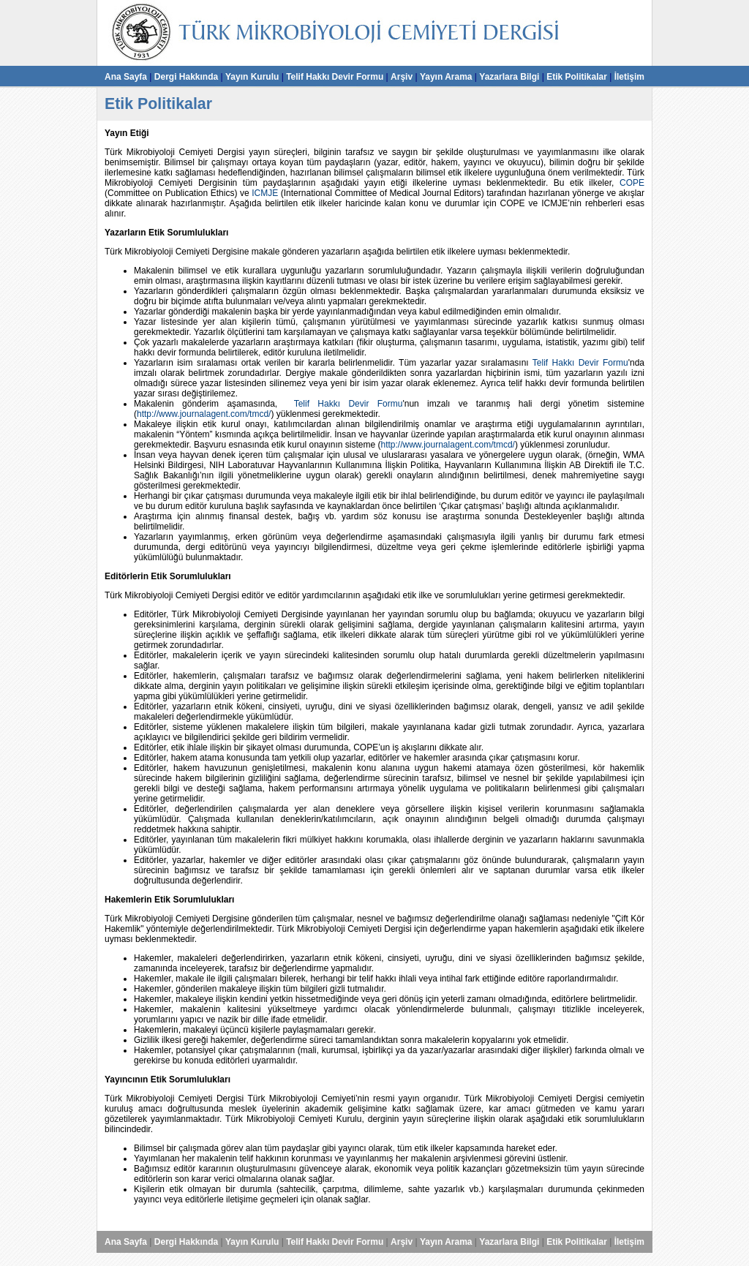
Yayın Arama (446, 77)
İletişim (629, 77)
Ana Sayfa (126, 77)
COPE (632, 183)
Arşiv (402, 77)
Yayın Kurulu (252, 77)
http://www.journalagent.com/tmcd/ (204, 414)
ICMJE (265, 193)
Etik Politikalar (576, 77)
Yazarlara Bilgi (509, 77)
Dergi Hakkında (186, 77)
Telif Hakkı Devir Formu (334, 77)
